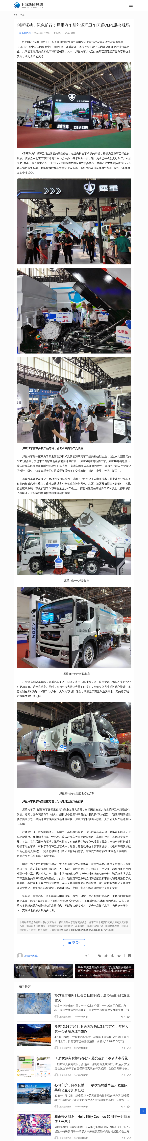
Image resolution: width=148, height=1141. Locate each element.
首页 (16, 15)
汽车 (67, 33)
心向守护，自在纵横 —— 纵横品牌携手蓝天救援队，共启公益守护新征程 (92, 1092)
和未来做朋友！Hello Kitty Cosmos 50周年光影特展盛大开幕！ (92, 1125)
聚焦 (73, 33)
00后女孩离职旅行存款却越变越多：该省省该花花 (91, 1062)
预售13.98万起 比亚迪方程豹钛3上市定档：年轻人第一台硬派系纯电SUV (91, 1031)
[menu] (130, 5)
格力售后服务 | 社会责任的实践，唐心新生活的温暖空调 (92, 998)
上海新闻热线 (24, 33)
